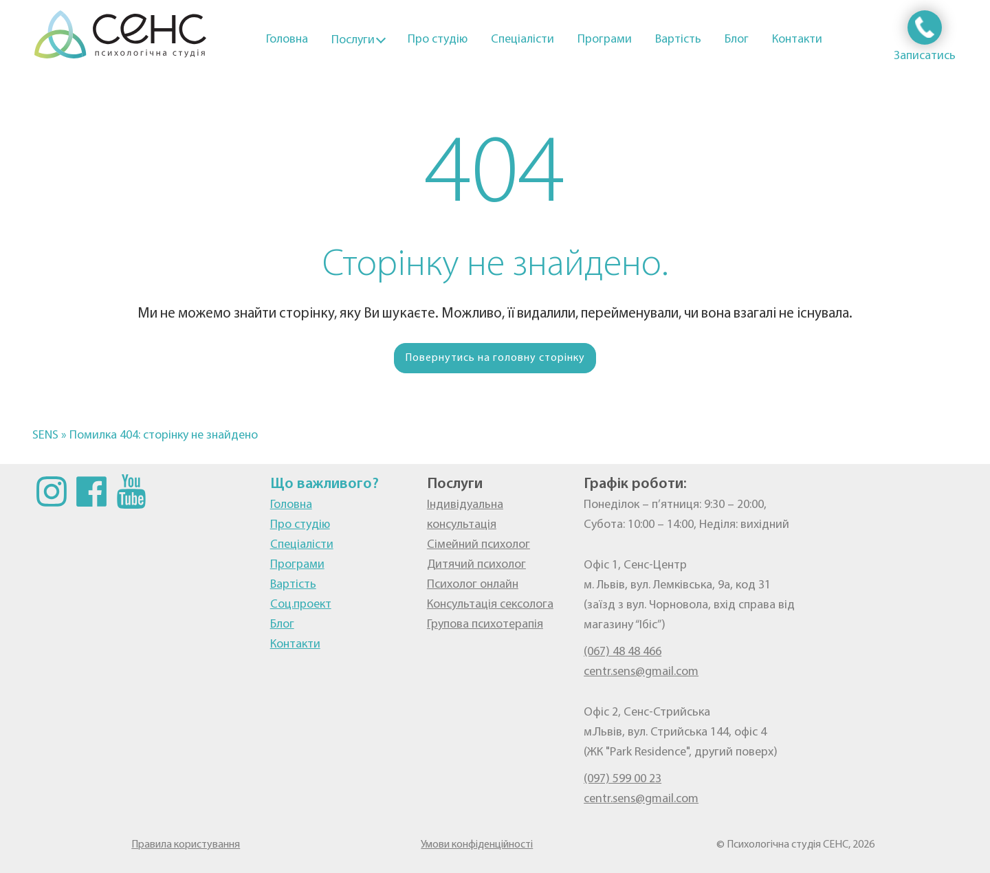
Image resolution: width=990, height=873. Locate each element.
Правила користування (185, 844)
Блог (737, 39)
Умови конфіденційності (477, 844)
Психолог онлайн (472, 584)
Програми (605, 39)
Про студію (438, 39)
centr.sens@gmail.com (641, 671)
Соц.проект (300, 604)
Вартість (678, 39)
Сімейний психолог (478, 544)
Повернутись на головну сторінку (495, 358)
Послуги (353, 40)
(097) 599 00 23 (622, 779)
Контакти (797, 39)
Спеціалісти (522, 39)
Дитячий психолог (476, 564)
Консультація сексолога (490, 604)
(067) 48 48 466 (622, 652)
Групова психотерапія (485, 624)
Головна (287, 39)
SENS (45, 435)
